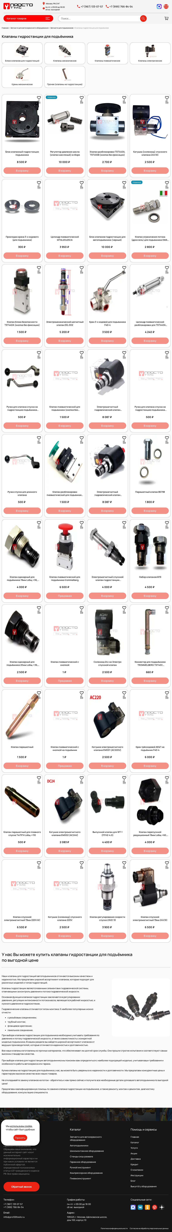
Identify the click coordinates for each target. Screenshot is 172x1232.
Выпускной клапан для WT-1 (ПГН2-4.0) (107, 834)
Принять (20, 1137)
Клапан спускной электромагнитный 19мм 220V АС (22, 918)
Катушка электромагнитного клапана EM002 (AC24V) (64, 834)
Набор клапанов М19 (150, 577)
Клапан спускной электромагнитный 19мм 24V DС (150, 918)
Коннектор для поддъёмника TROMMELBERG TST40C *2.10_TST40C (150, 665)
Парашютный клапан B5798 (150, 491)
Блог (133, 1180)
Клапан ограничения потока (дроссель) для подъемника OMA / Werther (150, 240)
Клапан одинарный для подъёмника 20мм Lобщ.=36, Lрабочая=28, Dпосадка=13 (22, 665)
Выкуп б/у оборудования (143, 1186)
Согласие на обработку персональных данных (149, 1228)
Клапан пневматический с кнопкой (65, 663)
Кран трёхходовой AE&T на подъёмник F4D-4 (150, 748)
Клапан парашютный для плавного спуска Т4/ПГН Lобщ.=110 (22, 834)
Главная (135, 1136)
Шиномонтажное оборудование (87, 1150)
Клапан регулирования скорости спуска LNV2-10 (107, 918)
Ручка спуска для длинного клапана (22, 493)
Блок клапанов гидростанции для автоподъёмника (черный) (107, 238)
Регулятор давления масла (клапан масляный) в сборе (65, 153)
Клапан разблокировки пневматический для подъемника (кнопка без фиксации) (65, 495)
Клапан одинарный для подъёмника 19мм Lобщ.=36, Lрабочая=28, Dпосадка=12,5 (22, 580)
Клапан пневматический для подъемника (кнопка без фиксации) (64, 410)
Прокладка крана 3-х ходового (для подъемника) (22, 238)
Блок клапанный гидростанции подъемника (22, 153)
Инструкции (137, 1175)
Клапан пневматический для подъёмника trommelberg (64, 578)
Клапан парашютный (22, 747)
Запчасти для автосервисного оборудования (86, 1138)
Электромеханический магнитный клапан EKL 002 (65, 323)
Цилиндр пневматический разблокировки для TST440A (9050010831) (150, 325)
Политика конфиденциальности (114, 1228)
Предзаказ (65, 596)
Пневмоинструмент (80, 1178)
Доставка (136, 1158)
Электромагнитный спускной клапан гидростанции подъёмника (107, 580)
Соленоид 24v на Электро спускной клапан (107, 663)
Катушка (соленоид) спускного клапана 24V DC (150, 153)
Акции (134, 1153)
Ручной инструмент (80, 1167)
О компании (137, 1169)
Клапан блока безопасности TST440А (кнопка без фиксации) (22, 323)
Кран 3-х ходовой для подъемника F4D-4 (107, 323)
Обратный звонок (21, 1186)
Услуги (134, 1147)
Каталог (135, 1142)
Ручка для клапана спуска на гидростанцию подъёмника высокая (22, 410)
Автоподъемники (79, 1145)
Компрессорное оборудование (86, 1172)
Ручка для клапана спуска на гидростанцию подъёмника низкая (150, 410)
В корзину (22, 170)
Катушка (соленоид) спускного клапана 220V (65, 918)
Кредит (134, 1164)
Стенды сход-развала (81, 1156)
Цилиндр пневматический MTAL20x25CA (65, 238)
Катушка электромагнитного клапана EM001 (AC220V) (107, 748)
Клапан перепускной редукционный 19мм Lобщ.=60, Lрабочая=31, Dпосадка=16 (150, 835)
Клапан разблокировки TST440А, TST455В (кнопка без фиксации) (107, 153)
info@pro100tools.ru (14, 1217)
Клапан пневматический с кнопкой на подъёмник (65, 748)
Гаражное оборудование (83, 1161)
